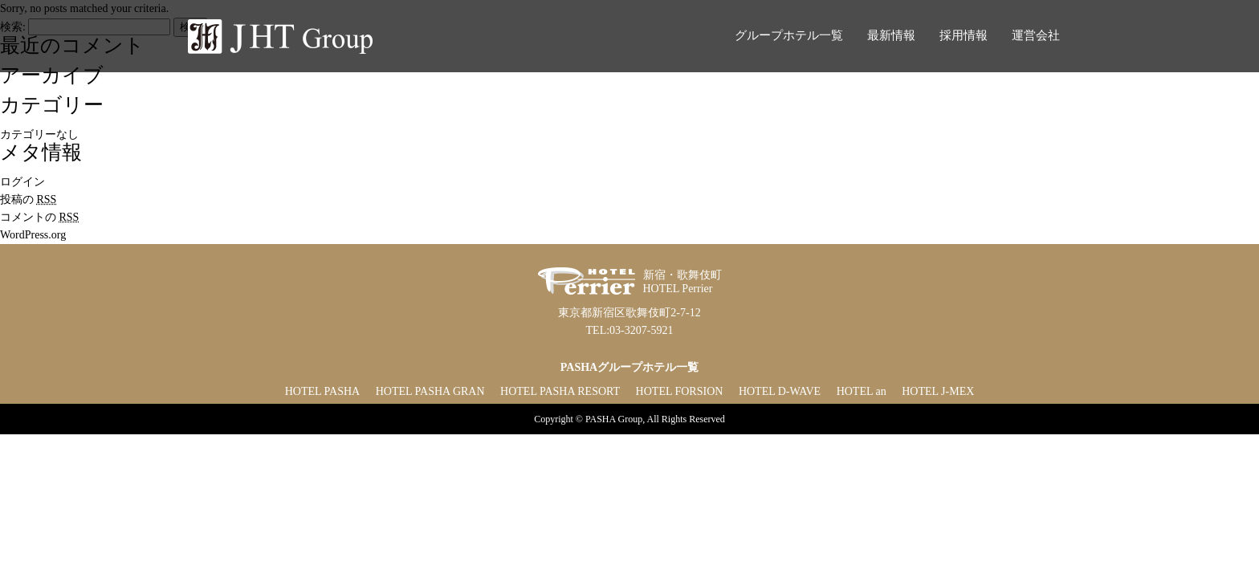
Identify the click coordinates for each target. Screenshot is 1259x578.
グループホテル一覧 (789, 35)
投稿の (28, 199)
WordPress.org (33, 235)
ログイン (22, 182)
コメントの (39, 217)
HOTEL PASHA (322, 391)
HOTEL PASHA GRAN (430, 391)
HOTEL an (861, 391)
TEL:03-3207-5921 (630, 330)
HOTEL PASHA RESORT (560, 391)
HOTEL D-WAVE (780, 391)
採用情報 (963, 35)
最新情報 (891, 35)
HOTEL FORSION (679, 391)
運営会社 (1036, 35)
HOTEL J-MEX (938, 391)
